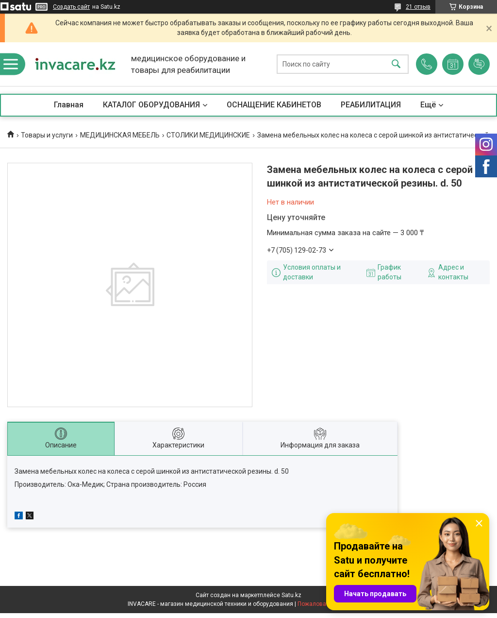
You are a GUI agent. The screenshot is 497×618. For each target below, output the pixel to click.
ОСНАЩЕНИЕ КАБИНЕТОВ (274, 104)
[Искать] (396, 64)
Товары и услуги (47, 135)
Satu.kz (291, 595)
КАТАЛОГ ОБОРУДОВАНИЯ (151, 104)
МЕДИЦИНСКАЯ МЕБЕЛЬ (120, 135)
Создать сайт (71, 6)
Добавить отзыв (479, 64)
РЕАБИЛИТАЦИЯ (371, 104)
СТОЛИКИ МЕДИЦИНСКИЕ (208, 135)
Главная (68, 104)
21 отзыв (418, 6)
